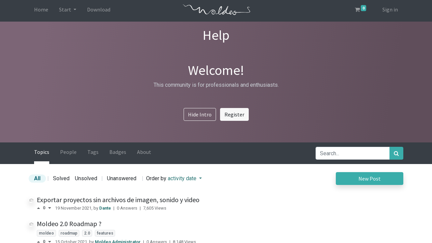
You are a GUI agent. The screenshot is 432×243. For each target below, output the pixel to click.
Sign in (390, 9)
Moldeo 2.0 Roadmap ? (69, 223)
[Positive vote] (40, 208)
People (68, 151)
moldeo (46, 233)
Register (234, 114)
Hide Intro (200, 114)
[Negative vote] (49, 208)
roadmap (68, 233)
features (105, 233)
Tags (93, 151)
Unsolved (86, 178)
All (37, 178)
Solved (61, 178)
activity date (183, 178)
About (144, 151)
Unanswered (121, 178)
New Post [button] (369, 178)
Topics (41, 151)
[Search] (396, 153)
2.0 (87, 233)
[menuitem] (41, 11)
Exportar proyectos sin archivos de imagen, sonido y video (118, 199)
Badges (117, 151)
